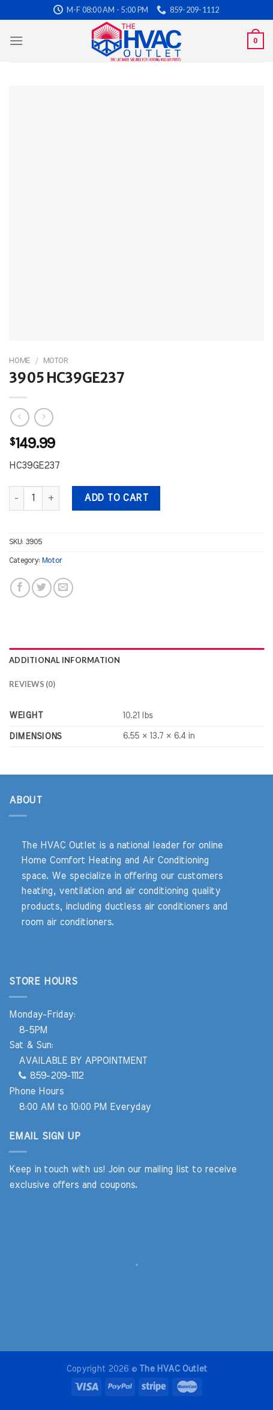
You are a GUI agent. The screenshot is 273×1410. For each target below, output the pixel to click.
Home (19, 360)
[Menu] (16, 40)
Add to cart (116, 498)
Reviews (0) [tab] (32, 684)
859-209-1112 (51, 1076)
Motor (55, 360)
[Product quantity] (33, 498)
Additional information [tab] (65, 660)
